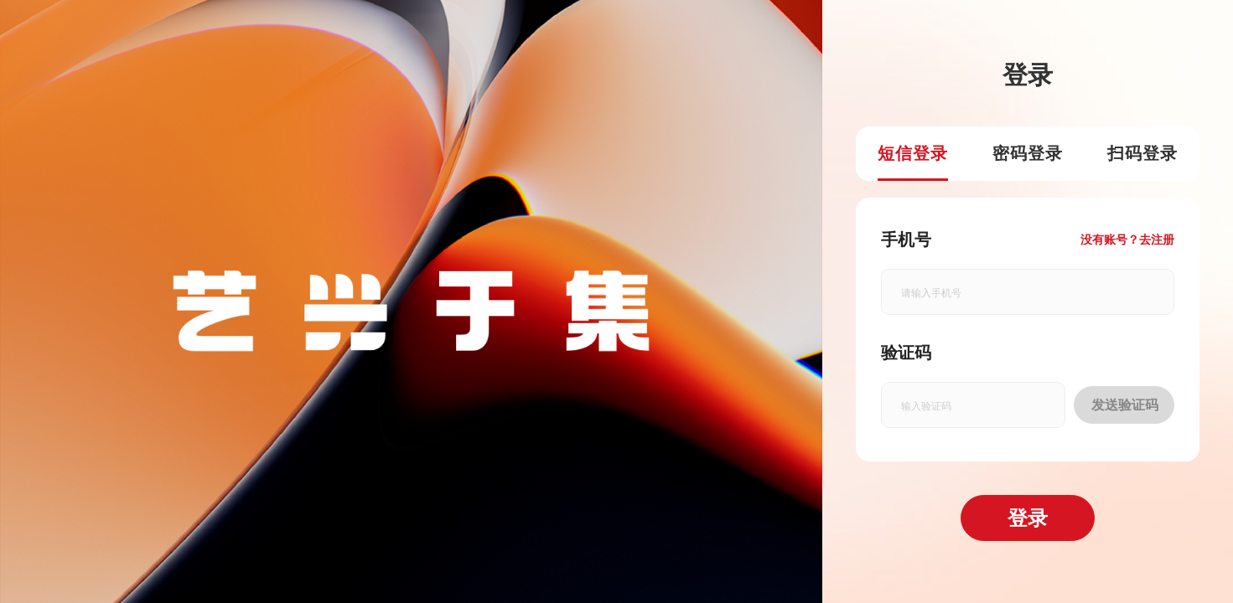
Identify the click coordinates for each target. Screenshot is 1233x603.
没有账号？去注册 (1127, 239)
